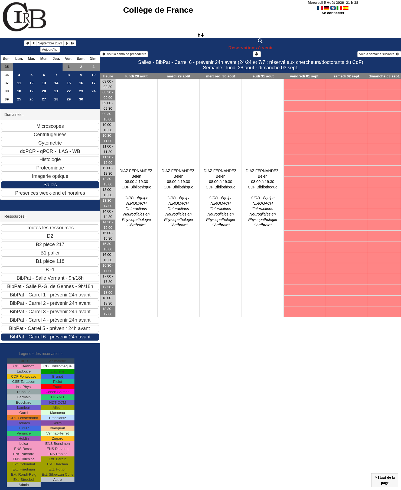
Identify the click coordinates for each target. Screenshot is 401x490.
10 (94, 75)
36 (7, 75)
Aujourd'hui (50, 49)
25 (19, 99)
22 (69, 91)
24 (94, 91)
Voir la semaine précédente (124, 54)
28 (56, 99)
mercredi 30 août (220, 76)
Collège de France (158, 9)
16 (81, 83)
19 (32, 91)
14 (56, 83)
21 (56, 91)
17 (94, 83)
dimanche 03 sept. (384, 76)
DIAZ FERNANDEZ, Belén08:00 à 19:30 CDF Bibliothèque (136, 198)
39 (7, 99)
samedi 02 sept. (346, 76)
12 (32, 83)
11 (19, 83)
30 (81, 99)
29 (69, 99)
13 (44, 83)
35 (7, 67)
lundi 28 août (136, 76)
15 (69, 83)
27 (44, 99)
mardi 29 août (178, 76)
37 (7, 83)
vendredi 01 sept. (305, 76)
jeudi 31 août (262, 76)
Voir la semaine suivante (379, 54)
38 (7, 91)
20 (44, 91)
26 (32, 99)
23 (81, 91)
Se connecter (333, 13)
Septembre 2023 (50, 43)
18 (19, 91)
